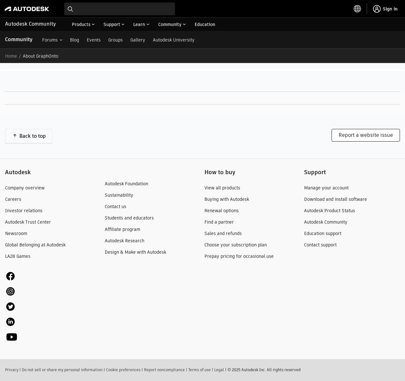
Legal (219, 369)
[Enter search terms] (119, 9)
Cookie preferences (123, 369)
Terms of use (199, 369)
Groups (115, 40)
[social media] (11, 306)
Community (19, 39)
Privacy (11, 369)
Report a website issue (366, 135)
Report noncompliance (164, 369)
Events (94, 40)
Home (11, 56)
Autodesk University (174, 40)
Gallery (137, 40)
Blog (74, 40)
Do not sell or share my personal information (62, 369)
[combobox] (119, 9)
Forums (50, 40)
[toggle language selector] (357, 9)
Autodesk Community (30, 24)
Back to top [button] (32, 136)
